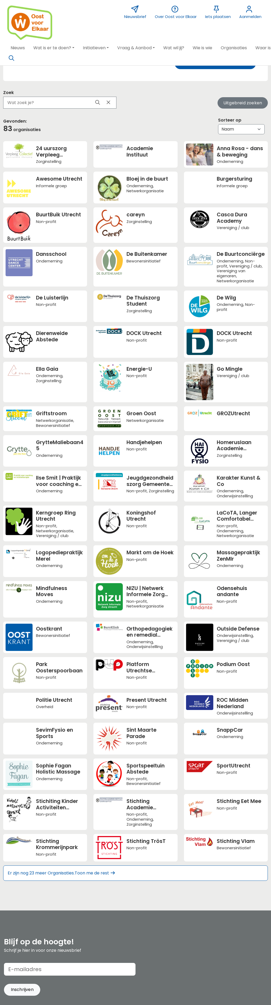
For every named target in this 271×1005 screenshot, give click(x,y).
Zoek (8, 93)
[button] (17, 48)
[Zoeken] (11, 58)
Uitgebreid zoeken (242, 103)
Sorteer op (229, 120)
